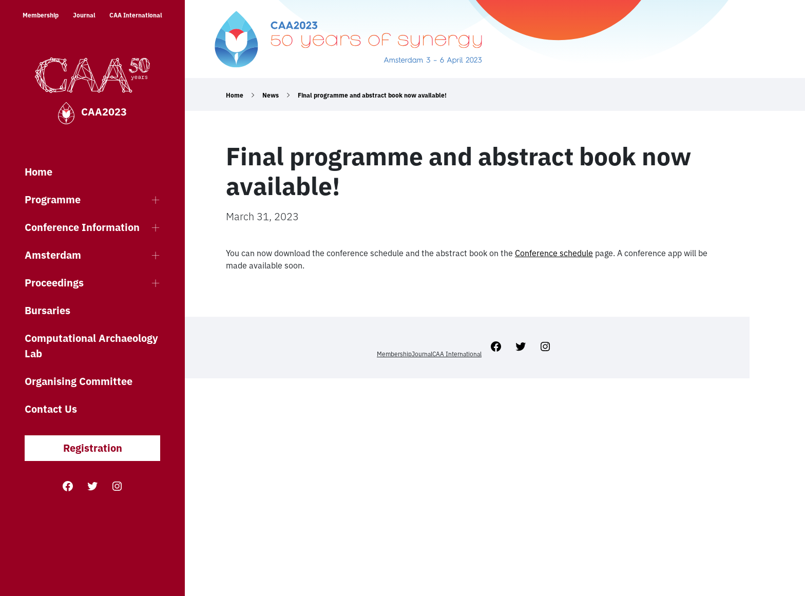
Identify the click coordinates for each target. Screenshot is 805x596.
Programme (53, 199)
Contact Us (51, 409)
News (270, 95)
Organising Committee (78, 381)
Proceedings (54, 283)
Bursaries (47, 310)
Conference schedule (554, 253)
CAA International (135, 15)
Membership (41, 15)
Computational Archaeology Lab (91, 345)
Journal (84, 15)
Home (38, 172)
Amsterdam (53, 255)
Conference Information (82, 227)
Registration (92, 448)
